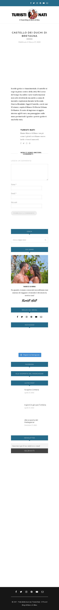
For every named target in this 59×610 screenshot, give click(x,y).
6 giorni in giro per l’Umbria (35, 405)
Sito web (14, 202)
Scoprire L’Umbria (31, 390)
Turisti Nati (27, 130)
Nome (13, 184)
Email (13, 193)
